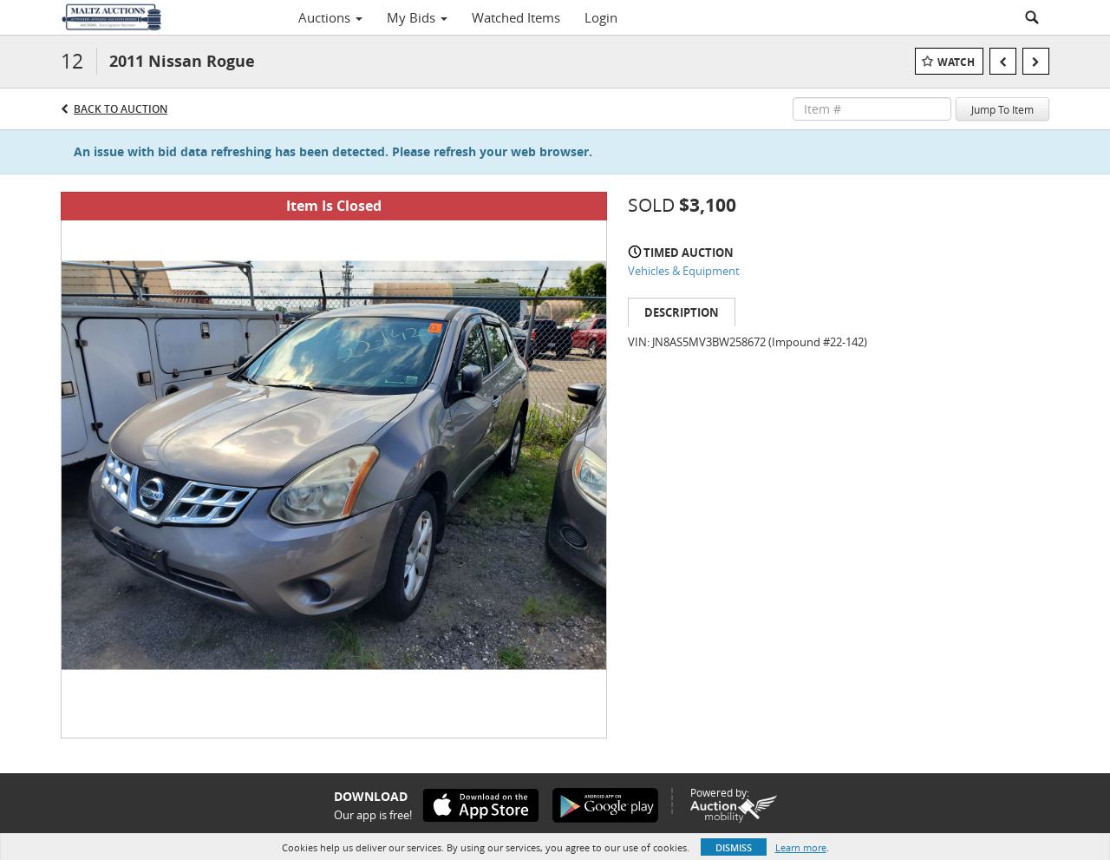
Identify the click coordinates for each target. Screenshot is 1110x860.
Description (681, 312)
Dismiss (733, 847)
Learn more (800, 847)
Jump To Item (1002, 109)
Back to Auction (120, 109)
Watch (956, 62)
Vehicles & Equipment (684, 271)
